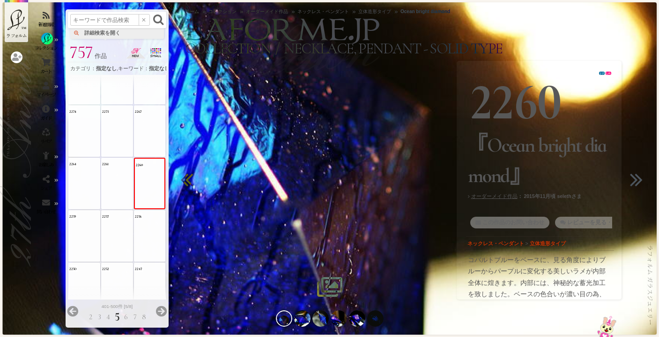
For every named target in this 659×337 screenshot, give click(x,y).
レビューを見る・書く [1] (599, 222)
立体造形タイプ (548, 243)
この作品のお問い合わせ (513, 222)
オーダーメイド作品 (494, 196)
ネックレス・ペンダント (495, 243)
